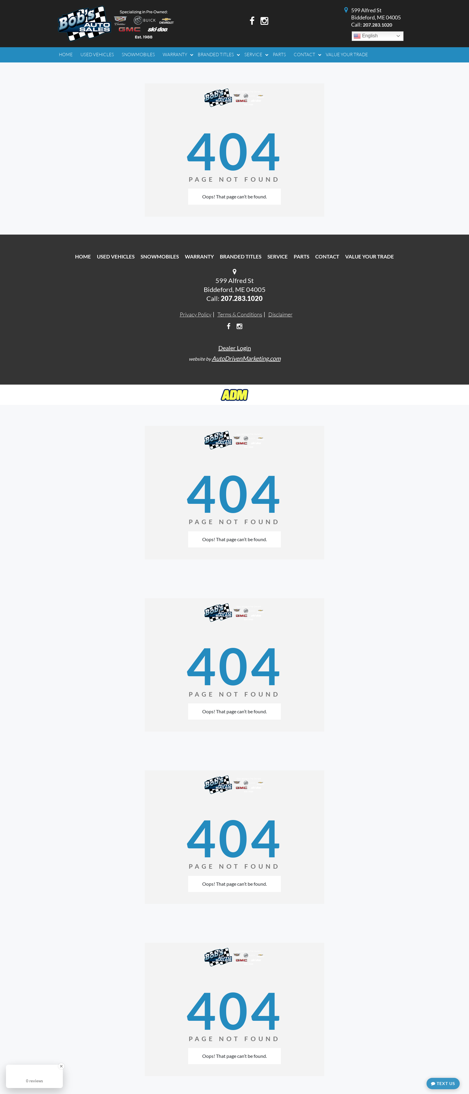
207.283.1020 (377, 24)
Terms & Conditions (239, 314)
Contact (327, 256)
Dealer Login (234, 347)
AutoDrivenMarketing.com (246, 358)
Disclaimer (280, 314)
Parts (301, 256)
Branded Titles (240, 256)
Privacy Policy (195, 314)
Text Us (443, 1083)
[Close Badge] (61, 1066)
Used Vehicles (116, 256)
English (366, 36)
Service (277, 256)
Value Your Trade (369, 256)
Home (83, 256)
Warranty (199, 256)
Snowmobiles (160, 256)
